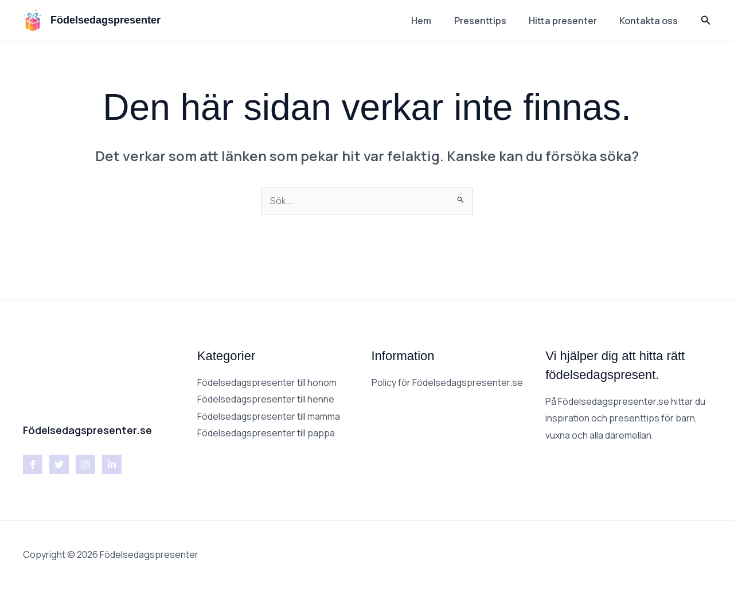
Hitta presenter (569, 20)
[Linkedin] (112, 465)
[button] (706, 20)
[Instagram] (85, 465)
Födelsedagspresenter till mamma (269, 417)
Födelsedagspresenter (105, 20)
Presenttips (490, 20)
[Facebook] (32, 465)
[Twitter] (59, 465)
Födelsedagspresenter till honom (267, 383)
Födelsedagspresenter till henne (266, 399)
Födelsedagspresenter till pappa (266, 434)
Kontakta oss (651, 20)
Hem (436, 20)
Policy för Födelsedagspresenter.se (448, 383)
